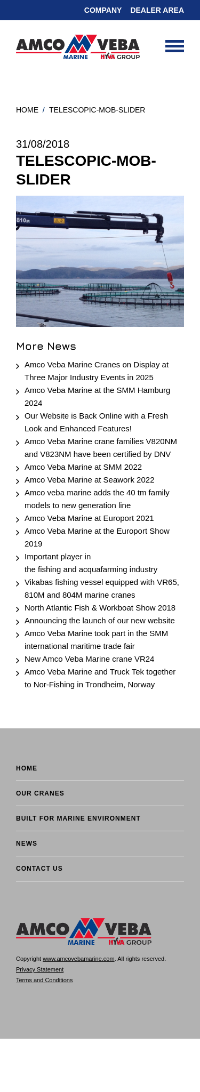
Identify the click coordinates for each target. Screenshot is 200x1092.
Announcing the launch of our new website (100, 620)
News (26, 843)
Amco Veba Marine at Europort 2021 (89, 518)
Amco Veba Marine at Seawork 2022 (89, 479)
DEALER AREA (157, 10)
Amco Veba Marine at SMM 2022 (83, 466)
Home (27, 110)
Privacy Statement (39, 969)
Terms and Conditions (44, 980)
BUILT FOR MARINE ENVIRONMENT (78, 818)
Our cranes (40, 793)
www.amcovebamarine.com (79, 959)
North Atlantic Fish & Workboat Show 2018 (100, 607)
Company (103, 10)
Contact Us (39, 868)
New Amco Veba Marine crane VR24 (89, 658)
